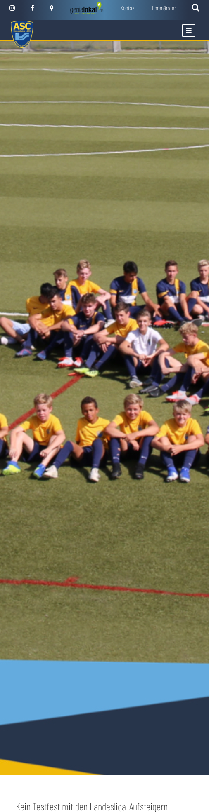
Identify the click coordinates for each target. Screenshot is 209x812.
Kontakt (128, 8)
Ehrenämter (164, 8)
